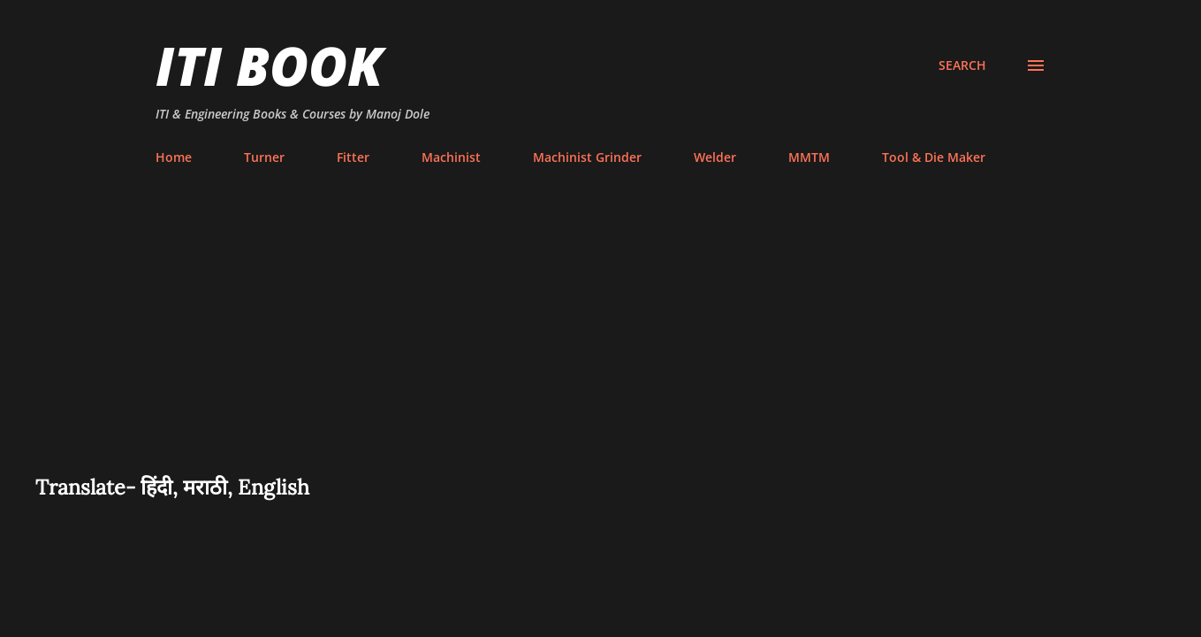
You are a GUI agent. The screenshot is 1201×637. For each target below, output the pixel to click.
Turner (264, 157)
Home (174, 157)
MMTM (809, 157)
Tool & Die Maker (933, 157)
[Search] (962, 65)
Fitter (353, 157)
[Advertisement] (601, 340)
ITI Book (269, 65)
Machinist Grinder (587, 157)
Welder (715, 157)
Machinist (451, 157)
